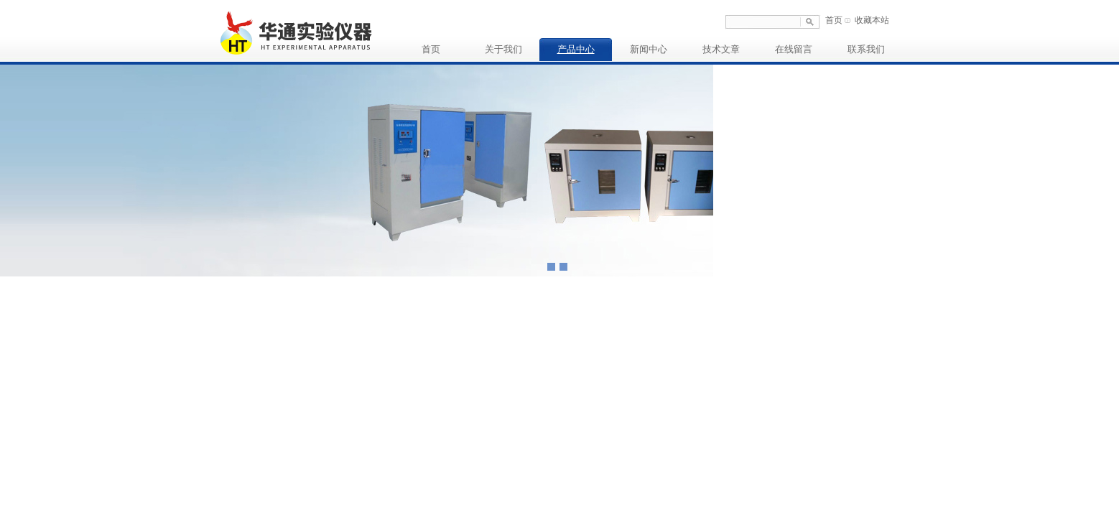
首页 (833, 20)
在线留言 (793, 49)
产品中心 (576, 49)
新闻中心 (648, 49)
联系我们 (866, 49)
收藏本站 (872, 20)
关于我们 (503, 49)
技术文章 (721, 49)
